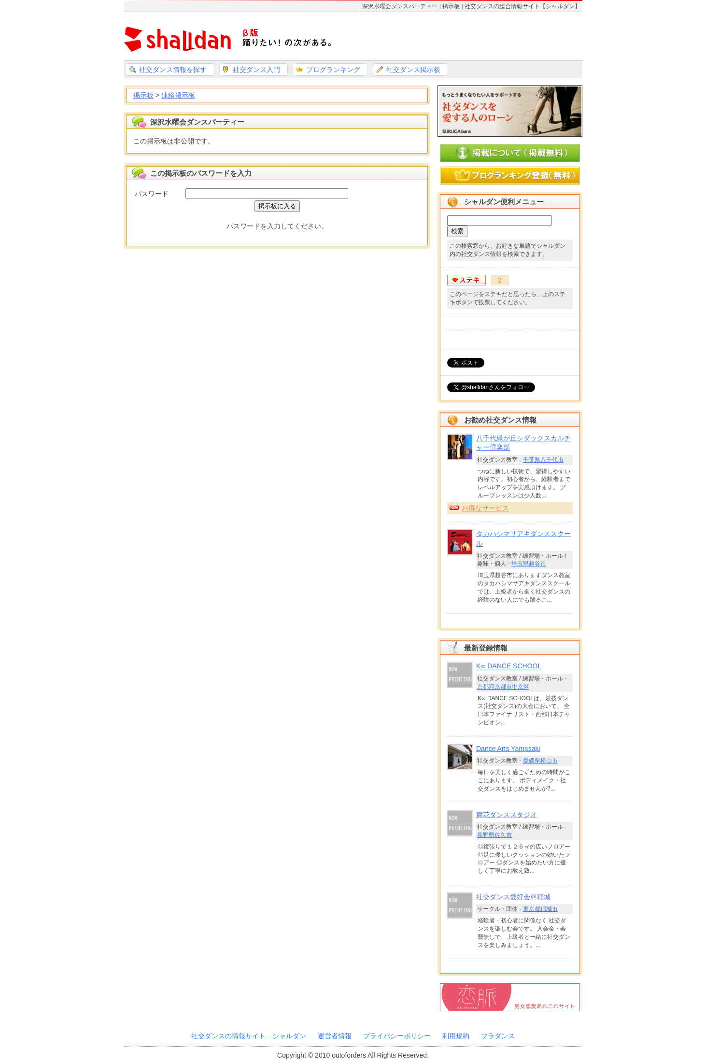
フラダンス (498, 1036)
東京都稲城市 (540, 908)
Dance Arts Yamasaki (508, 748)
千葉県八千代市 (543, 459)
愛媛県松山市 (540, 760)
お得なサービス (485, 508)
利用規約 (455, 1036)
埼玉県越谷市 (528, 563)
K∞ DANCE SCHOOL (508, 666)
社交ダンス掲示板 (413, 69)
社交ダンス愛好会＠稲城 (513, 897)
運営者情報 (335, 1036)
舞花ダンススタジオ (506, 815)
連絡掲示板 (178, 95)
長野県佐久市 (494, 835)
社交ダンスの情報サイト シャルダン (248, 1036)
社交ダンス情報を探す (173, 69)
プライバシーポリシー (397, 1036)
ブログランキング (333, 69)
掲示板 (143, 95)
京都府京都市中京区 (503, 686)
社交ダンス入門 (256, 69)
